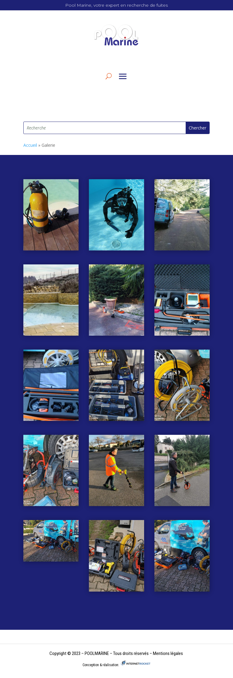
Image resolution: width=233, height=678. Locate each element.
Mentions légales (168, 653)
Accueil (30, 145)
